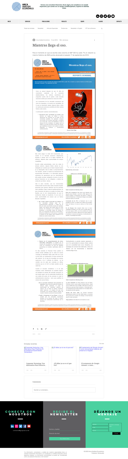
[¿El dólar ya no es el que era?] (64, 354)
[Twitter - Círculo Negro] (105, 16)
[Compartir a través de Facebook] (33, 329)
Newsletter (40, 28)
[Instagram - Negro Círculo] (101, 16)
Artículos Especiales (52, 28)
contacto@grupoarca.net (21, 430)
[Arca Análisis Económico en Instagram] (16, 426)
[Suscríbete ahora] (64, 438)
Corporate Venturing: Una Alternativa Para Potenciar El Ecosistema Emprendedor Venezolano (36, 364)
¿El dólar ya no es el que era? (63, 364)
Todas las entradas (29, 28)
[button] (27, 21)
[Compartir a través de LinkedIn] (41, 329)
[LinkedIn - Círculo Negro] (97, 16)
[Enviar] (116, 433)
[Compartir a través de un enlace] (46, 329)
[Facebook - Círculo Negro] (109, 16)
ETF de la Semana (91, 28)
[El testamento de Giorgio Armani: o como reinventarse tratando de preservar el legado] (91, 354)
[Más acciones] (94, 40)
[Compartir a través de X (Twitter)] (37, 329)
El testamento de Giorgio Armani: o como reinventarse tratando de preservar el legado (90, 364)
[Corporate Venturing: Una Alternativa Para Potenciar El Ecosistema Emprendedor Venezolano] (36, 354)
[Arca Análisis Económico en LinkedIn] (12, 426)
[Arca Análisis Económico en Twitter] (20, 426)
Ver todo (101, 343)
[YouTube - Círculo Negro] (113, 16)
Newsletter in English (76, 28)
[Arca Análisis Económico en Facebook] (24, 426)
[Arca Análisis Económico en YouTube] (29, 426)
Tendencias (64, 28)
